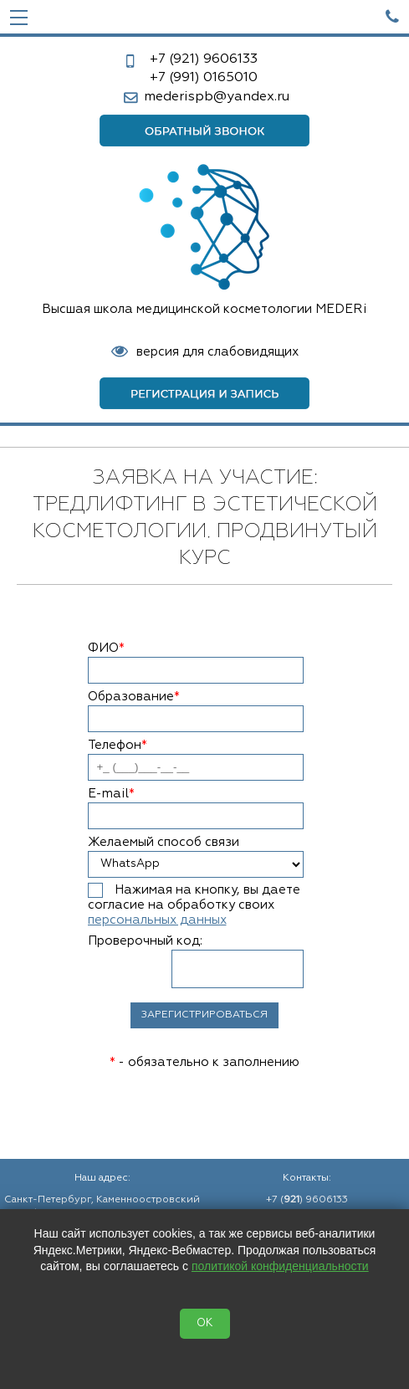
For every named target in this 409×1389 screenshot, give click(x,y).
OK (205, 1323)
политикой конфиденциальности (280, 1266)
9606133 (204, 59)
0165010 (204, 78)
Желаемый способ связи (163, 842)
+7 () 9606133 (307, 1200)
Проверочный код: (145, 941)
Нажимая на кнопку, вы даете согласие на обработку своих (194, 905)
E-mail (111, 793)
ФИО (106, 648)
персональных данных (157, 920)
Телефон (117, 745)
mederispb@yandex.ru (216, 97)
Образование (134, 696)
